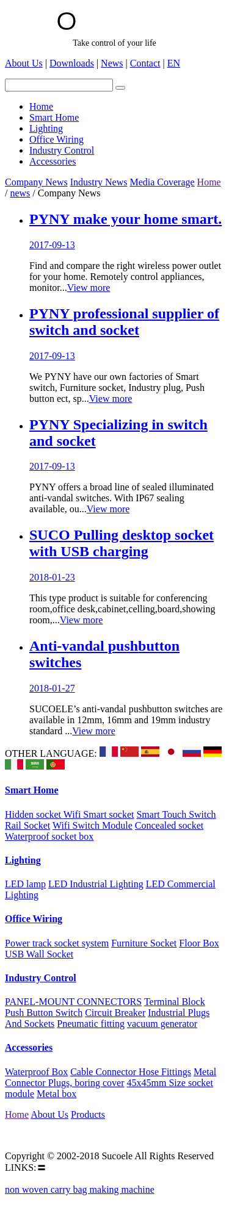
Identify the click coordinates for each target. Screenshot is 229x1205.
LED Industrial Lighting (96, 884)
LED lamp (25, 884)
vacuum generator (162, 1023)
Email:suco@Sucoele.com (56, 1135)
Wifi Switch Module (93, 825)
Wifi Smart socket (99, 814)
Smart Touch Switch (176, 814)
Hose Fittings (165, 1072)
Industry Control (40, 978)
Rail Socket (27, 825)
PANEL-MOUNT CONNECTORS (73, 1001)
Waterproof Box (36, 1072)
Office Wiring (33, 919)
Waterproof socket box (49, 836)
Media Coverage (161, 182)
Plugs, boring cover (86, 1083)
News (112, 63)
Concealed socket (169, 825)
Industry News (99, 182)
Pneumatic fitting (91, 1023)
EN (173, 63)
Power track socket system (57, 943)
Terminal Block (174, 1001)
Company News (36, 182)
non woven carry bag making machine (79, 1189)
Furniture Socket (143, 943)
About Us (24, 63)
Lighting (23, 860)
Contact (145, 63)
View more (89, 287)
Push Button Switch (43, 1012)
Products (88, 1114)
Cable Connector (104, 1072)
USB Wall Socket (39, 954)
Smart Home (32, 790)
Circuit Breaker (115, 1012)
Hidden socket (34, 814)
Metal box (56, 1094)
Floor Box (199, 943)
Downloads (71, 63)
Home (209, 182)
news (20, 193)
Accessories (29, 1047)
